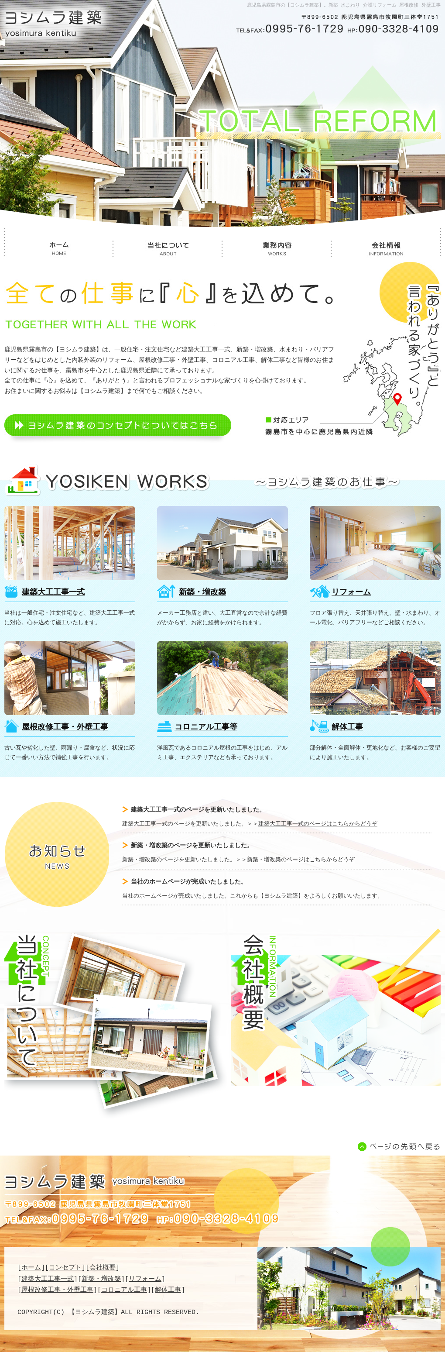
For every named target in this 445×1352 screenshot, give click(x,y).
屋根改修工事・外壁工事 (69, 678)
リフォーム (375, 543)
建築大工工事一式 (69, 543)
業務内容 (277, 251)
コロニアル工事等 (222, 678)
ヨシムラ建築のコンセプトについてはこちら (117, 429)
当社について (167, 251)
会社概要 (336, 1007)
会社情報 (386, 251)
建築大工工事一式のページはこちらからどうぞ (317, 824)
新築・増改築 (222, 543)
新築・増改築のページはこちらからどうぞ (301, 860)
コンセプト (65, 1267)
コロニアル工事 (124, 1290)
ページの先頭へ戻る (397, 1147)
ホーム (58, 251)
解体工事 (375, 678)
